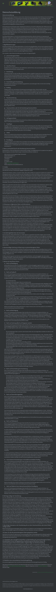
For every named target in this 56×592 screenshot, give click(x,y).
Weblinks (51, 6)
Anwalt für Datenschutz (42, 566)
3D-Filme (36, 6)
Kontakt (45, 0)
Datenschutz (40, 0)
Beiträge (40, 6)
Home (14, 6)
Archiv (48, 6)
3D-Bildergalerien (31, 6)
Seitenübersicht (50, 0)
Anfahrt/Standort (24, 6)
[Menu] (3, 3)
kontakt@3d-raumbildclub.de (13, 163)
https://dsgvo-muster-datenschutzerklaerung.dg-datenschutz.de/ (45, 572)
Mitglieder (44, 6)
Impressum (35, 0)
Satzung (31, 0)
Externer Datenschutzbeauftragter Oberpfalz (16, 566)
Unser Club (18, 6)
